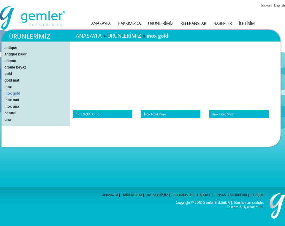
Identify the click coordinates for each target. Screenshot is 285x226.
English (279, 5)
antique (10, 48)
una (7, 119)
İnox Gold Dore (155, 114)
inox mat (11, 100)
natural (10, 113)
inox (8, 87)
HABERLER (222, 23)
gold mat (11, 80)
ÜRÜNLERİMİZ (160, 23)
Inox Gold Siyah (223, 114)
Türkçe (265, 5)
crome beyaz (15, 67)
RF (262, 207)
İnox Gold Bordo (87, 114)
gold (8, 74)
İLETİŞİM (247, 23)
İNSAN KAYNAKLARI (231, 195)
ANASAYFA (101, 23)
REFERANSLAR (193, 23)
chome (10, 61)
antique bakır (15, 54)
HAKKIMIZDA (129, 23)
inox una (11, 106)
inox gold (157, 35)
